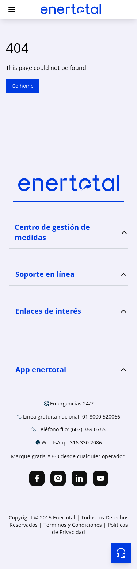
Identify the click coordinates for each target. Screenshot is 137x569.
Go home (23, 85)
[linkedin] (79, 478)
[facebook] (37, 478)
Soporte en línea (45, 274)
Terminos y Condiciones (73, 524)
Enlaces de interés (48, 311)
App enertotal (40, 369)
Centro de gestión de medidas (52, 232)
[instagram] (58, 478)
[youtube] (100, 478)
